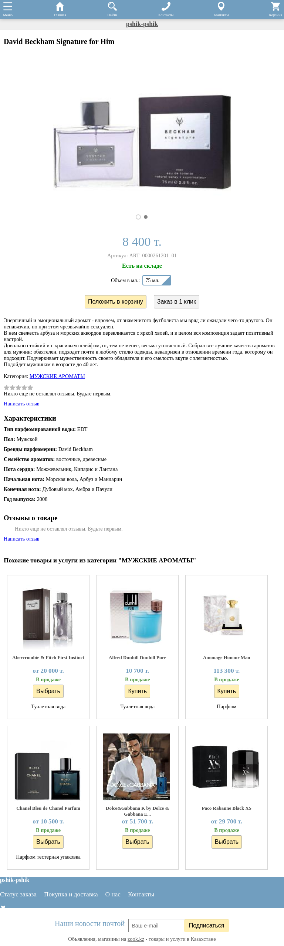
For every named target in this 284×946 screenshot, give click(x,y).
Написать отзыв (22, 404)
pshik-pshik (142, 23)
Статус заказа (18, 894)
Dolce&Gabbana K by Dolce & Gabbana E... (137, 811)
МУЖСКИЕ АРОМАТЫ (57, 376)
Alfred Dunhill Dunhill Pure (137, 657)
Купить (137, 691)
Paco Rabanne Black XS (226, 808)
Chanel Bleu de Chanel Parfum (48, 808)
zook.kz (136, 939)
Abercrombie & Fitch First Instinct (48, 657)
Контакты (141, 894)
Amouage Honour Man (226, 657)
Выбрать (48, 691)
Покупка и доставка (71, 894)
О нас (113, 894)
